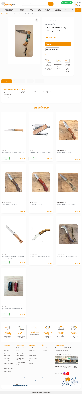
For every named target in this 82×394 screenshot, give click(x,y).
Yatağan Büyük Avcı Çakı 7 (36, 204)
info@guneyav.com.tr (64, 350)
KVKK (17, 350)
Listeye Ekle (48, 54)
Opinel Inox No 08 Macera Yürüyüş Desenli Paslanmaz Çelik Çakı (13, 257)
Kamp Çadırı (6, 350)
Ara (51, 4)
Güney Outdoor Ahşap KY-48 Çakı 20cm (40, 256)
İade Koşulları (39, 81)
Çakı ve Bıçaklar (7, 374)
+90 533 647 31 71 (74, 335)
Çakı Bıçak (39, 10)
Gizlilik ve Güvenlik (20, 362)
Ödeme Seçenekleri (19, 81)
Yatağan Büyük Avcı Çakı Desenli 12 (66, 204)
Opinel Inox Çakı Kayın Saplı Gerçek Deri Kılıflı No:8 (12, 309)
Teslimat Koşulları (20, 348)
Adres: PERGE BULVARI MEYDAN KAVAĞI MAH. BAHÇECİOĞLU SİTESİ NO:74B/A (66, 353)
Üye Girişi (44, 350)
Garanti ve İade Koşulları (20, 359)
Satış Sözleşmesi (20, 355)
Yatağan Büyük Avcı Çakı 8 (64, 152)
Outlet (72, 10)
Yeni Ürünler (32, 353)
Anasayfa (3, 13)
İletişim (66, 10)
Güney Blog (32, 350)
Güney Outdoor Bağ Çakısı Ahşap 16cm (67, 256)
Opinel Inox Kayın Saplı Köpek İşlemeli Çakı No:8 (13, 153)
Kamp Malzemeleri (8, 348)
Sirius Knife (50, 24)
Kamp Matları (7, 355)
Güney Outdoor (33, 254)
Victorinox (32, 150)
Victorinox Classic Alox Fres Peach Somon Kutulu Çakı (40, 153)
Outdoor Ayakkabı (22, 10)
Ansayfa (31, 348)
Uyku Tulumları (7, 353)
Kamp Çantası (7, 358)
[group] (24, 40)
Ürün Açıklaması (6, 81)
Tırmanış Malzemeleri (58, 10)
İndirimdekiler (32, 355)
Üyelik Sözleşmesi (20, 353)
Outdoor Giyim (32, 10)
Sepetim (31, 361)
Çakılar (15, 13)
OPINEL (4, 150)
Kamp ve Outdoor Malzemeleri (9, 10)
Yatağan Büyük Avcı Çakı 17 (9, 204)
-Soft (32, 392)
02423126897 (67, 348)
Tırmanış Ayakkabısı (8, 368)
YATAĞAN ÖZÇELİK (61, 150)
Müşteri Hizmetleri (33, 358)
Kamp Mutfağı (7, 361)
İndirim (78, 10)
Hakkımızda (19, 365)
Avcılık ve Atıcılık (47, 10)
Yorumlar (30, 81)
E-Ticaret (36, 392)
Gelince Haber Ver (52, 49)
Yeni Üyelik (44, 348)
